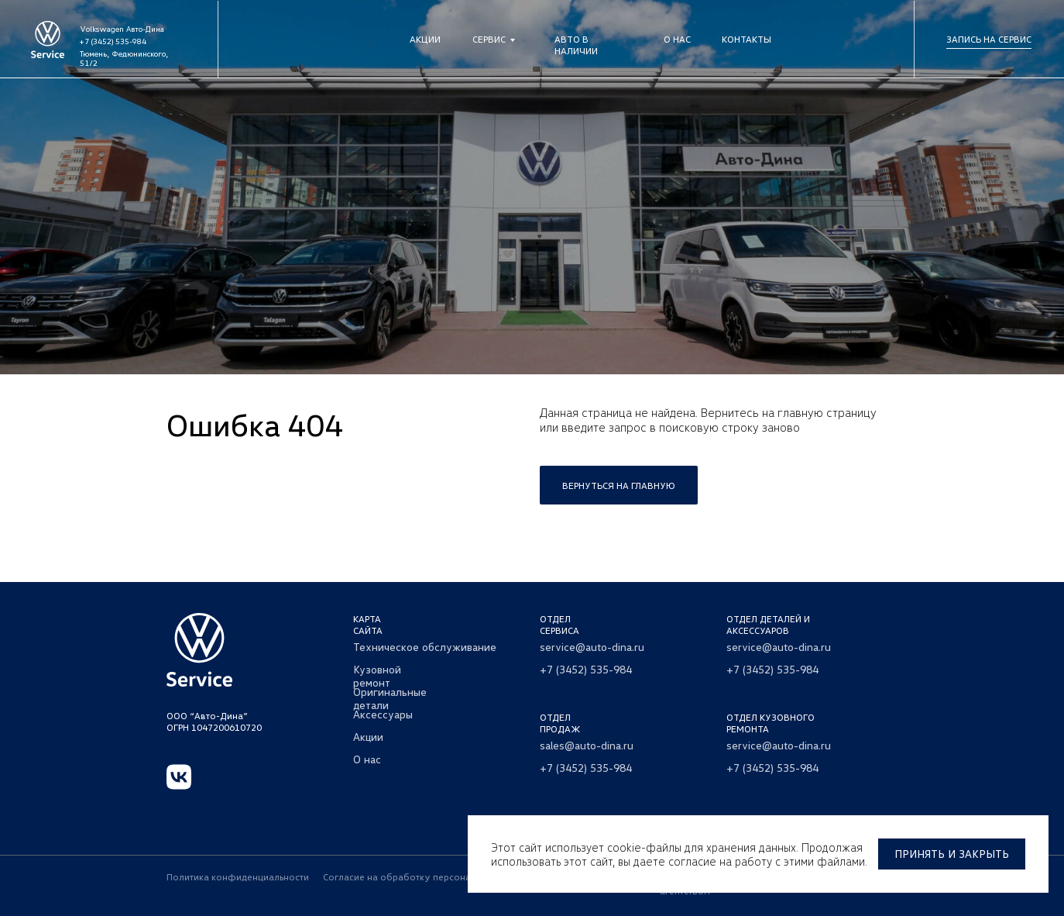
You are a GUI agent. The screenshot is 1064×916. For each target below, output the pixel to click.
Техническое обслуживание (424, 646)
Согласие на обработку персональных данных (428, 877)
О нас (677, 39)
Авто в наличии (576, 45)
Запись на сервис (988, 39)
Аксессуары (383, 714)
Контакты (746, 39)
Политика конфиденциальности (237, 877)
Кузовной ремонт (377, 676)
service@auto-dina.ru (592, 646)
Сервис (489, 39)
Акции (425, 39)
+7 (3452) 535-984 (113, 41)
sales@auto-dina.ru (586, 745)
